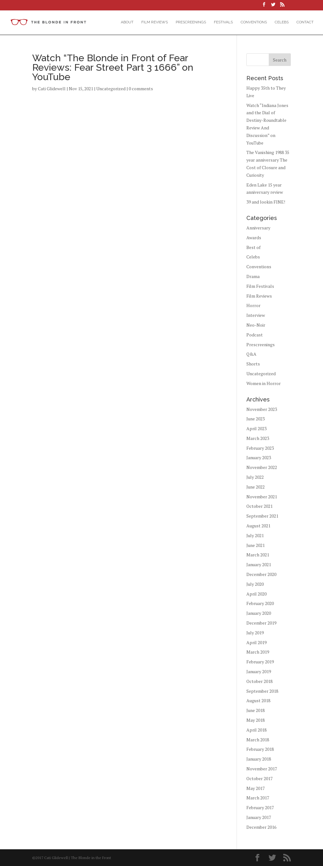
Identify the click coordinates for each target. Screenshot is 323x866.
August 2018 (258, 700)
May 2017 (255, 788)
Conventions (254, 22)
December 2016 (261, 827)
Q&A (251, 354)
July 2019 (255, 633)
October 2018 (259, 681)
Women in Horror (263, 383)
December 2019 (261, 623)
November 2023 (261, 409)
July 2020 (255, 584)
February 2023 (260, 448)
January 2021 (258, 564)
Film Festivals (260, 286)
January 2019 (258, 671)
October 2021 (259, 506)
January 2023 (258, 457)
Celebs (282, 22)
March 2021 (257, 555)
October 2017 (259, 778)
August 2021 (258, 526)
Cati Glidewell (52, 89)
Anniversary (258, 228)
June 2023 (255, 419)
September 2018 (262, 691)
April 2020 (256, 594)
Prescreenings (191, 22)
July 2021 (255, 535)
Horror (253, 305)
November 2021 (261, 497)
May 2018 (255, 720)
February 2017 (260, 807)
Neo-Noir (255, 325)
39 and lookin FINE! (265, 202)
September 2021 (262, 516)
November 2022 (261, 467)
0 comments (141, 89)
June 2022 (255, 487)
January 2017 (258, 817)
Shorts (253, 364)
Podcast (254, 335)
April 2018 (256, 730)
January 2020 (258, 613)
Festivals (223, 22)
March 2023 (257, 438)
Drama (253, 276)
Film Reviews (154, 22)
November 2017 (261, 769)
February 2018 (260, 749)
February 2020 (260, 603)
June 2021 (255, 545)
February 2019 (260, 662)
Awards (253, 237)
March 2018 (257, 740)
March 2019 (257, 652)
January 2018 (258, 759)
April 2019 (256, 642)
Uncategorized (111, 89)
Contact (305, 22)
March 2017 (257, 798)
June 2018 (255, 710)
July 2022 (255, 477)
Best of (253, 247)
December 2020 (261, 574)
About (127, 22)
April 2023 (256, 428)
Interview (255, 315)
